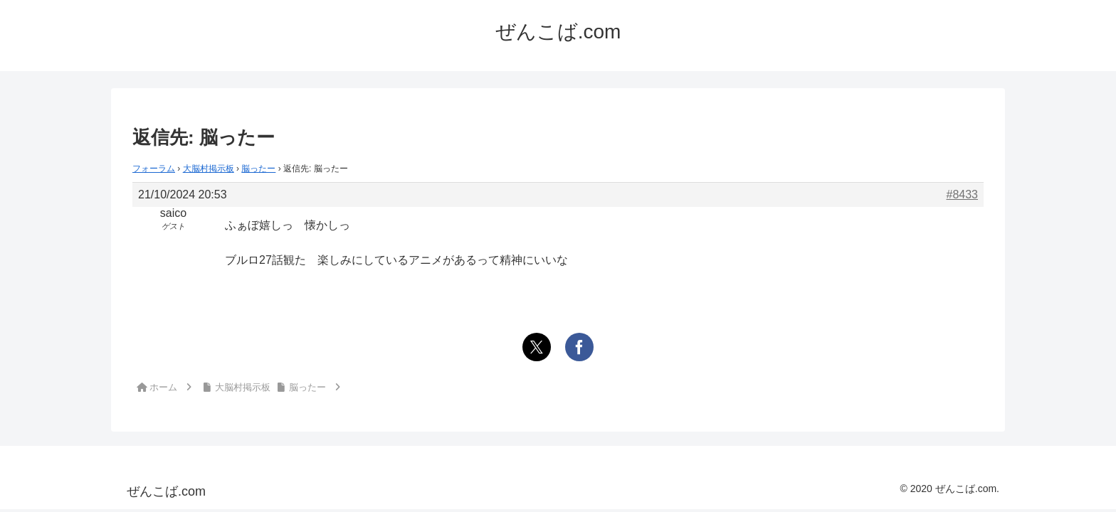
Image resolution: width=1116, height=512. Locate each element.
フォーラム (153, 169)
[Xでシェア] (536, 347)
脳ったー (258, 169)
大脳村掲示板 (208, 169)
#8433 (963, 194)
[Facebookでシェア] (579, 347)
